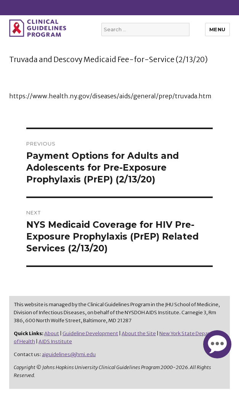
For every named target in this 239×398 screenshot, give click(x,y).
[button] (217, 344)
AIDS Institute (55, 341)
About (51, 333)
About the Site (139, 333)
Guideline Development (90, 333)
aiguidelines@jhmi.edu (69, 354)
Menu (217, 29)
